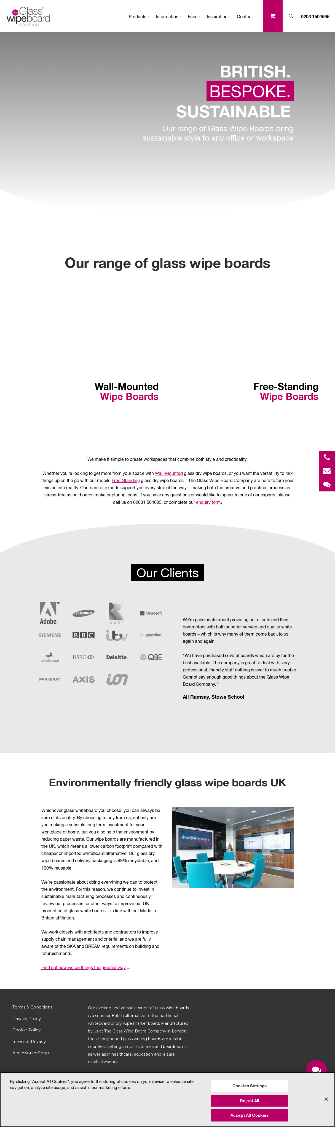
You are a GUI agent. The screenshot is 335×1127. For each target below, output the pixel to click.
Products (139, 16)
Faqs (194, 16)
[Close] (326, 1099)
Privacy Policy (26, 1018)
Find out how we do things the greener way (83, 967)
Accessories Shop (30, 1052)
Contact (245, 16)
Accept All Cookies (250, 1115)
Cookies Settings (249, 1085)
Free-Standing (126, 480)
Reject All (249, 1100)
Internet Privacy (29, 1041)
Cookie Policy (26, 1029)
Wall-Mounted (169, 473)
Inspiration (219, 16)
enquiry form (208, 502)
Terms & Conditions (32, 1007)
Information (169, 16)
